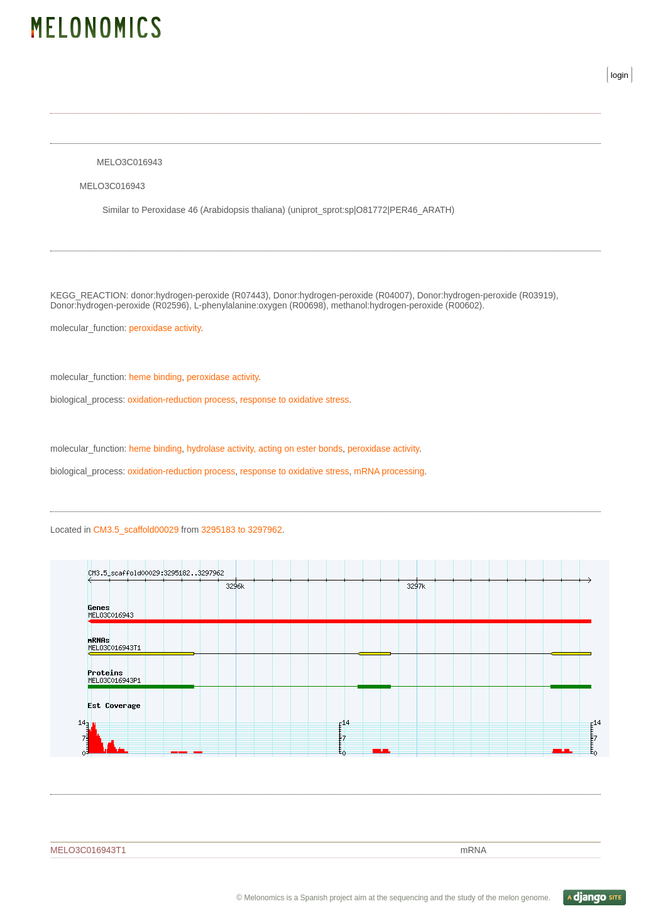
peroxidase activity (164, 331)
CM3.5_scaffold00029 (136, 533)
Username (379, 63)
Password (500, 63)
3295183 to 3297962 (241, 533)
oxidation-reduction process (181, 403)
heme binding (155, 380)
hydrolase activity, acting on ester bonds (264, 452)
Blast (156, 50)
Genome (61, 50)
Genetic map (110, 50)
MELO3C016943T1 (88, 853)
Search (193, 50)
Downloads (242, 50)
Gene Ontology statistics (325, 50)
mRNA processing (389, 474)
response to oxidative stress (294, 403)
